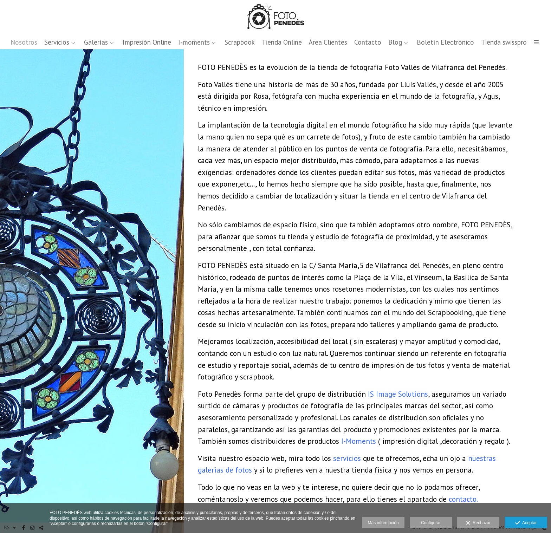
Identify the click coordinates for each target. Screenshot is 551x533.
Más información (383, 522)
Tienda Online (282, 42)
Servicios (56, 42)
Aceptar (526, 523)
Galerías (96, 42)
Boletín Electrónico (445, 42)
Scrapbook (240, 42)
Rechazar (478, 523)
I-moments (194, 42)
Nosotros (24, 42)
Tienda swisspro (504, 42)
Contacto (367, 42)
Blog (395, 42)
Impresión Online (147, 42)
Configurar (431, 522)
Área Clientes (328, 42)
